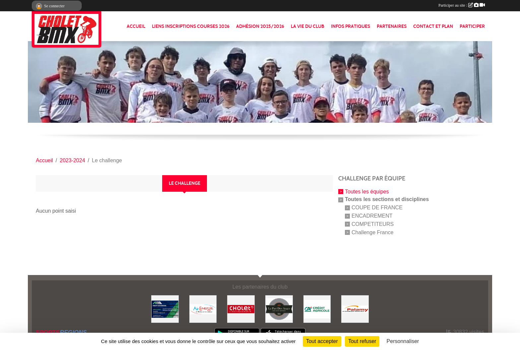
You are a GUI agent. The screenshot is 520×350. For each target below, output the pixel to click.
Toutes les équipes (367, 191)
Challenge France (372, 232)
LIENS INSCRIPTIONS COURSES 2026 (190, 26)
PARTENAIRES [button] (392, 26)
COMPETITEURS (373, 224)
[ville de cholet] (241, 309)
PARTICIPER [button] (472, 26)
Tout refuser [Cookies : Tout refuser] (362, 341)
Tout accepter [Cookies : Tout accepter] (322, 341)
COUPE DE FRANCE (377, 207)
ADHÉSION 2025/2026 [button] (260, 26)
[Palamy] (355, 309)
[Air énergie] (203, 309)
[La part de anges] (279, 309)
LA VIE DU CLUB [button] (307, 26)
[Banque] (317, 309)
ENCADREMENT (372, 216)
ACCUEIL (136, 26)
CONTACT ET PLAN (433, 26)
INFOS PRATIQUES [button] (350, 26)
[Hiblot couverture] (165, 309)
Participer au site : (461, 5)
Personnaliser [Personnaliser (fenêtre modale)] (403, 341)
